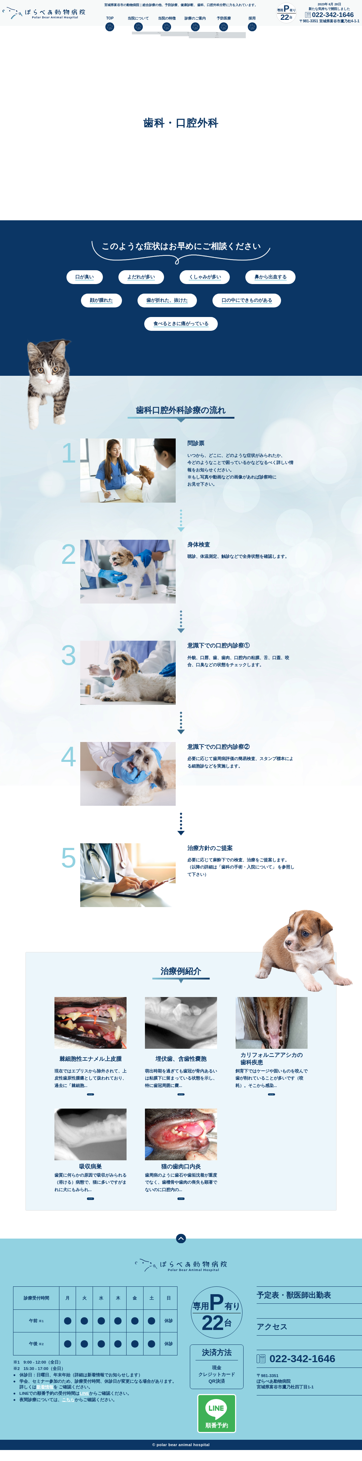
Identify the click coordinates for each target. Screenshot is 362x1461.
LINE (84, 1404)
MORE (90, 1097)
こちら (68, 1410)
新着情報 (44, 1397)
